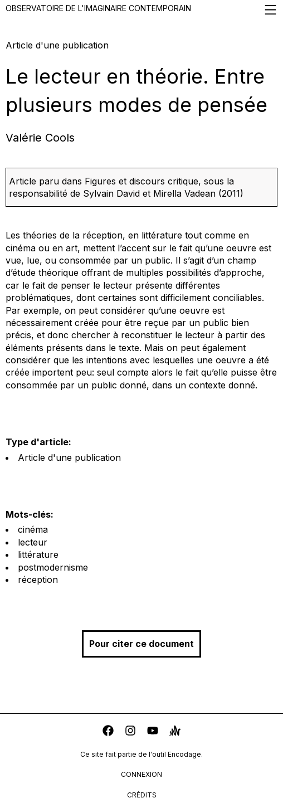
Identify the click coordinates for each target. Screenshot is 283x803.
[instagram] (130, 732)
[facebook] (108, 732)
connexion (141, 774)
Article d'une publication (69, 457)
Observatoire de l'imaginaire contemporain (141, 10)
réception (38, 579)
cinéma (33, 529)
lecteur (32, 542)
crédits (142, 795)
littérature (38, 554)
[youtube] (152, 732)
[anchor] (174, 732)
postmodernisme (53, 567)
